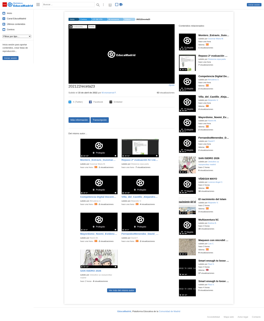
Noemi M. (94, 238)
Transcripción (100, 120)
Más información (79, 120)
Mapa (229, 317)
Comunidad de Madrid (169, 311)
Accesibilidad (213, 317)
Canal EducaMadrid (16, 18)
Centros (10, 29)
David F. (134, 238)
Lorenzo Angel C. (215, 182)
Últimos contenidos (16, 24)
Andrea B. (212, 223)
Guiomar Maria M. (97, 164)
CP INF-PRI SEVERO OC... (98, 19)
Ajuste (171, 85)
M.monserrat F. (114, 19)
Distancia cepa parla (140, 164)
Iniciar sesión (254, 5)
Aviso (243, 317)
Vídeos (127, 19)
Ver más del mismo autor (121, 290)
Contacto (256, 317)
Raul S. (211, 264)
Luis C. (211, 244)
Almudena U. (95, 201)
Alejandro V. (136, 201)
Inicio (9, 13)
